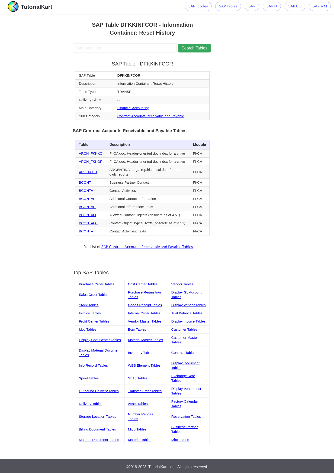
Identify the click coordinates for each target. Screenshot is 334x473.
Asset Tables (138, 404)
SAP (251, 6)
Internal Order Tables (144, 313)
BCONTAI (86, 199)
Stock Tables (89, 305)
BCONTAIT (87, 207)
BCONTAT (87, 231)
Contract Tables (183, 353)
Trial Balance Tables (186, 313)
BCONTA (86, 190)
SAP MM (320, 6)
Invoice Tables (90, 313)
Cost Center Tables (142, 284)
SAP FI (272, 6)
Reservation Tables (186, 416)
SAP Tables (228, 6)
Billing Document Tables (97, 429)
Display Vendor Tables (188, 305)
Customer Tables (184, 329)
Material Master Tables (145, 340)
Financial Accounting (133, 108)
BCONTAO (87, 215)
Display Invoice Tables (188, 321)
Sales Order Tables (93, 295)
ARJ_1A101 (88, 172)
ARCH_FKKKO (91, 153)
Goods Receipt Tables (145, 305)
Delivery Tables (90, 404)
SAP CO (295, 6)
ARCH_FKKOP (91, 161)
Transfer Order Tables (145, 391)
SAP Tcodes (198, 6)
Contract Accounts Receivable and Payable (150, 116)
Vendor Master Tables (145, 321)
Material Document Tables (99, 440)
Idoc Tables (87, 329)
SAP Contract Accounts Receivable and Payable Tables (147, 247)
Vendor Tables (182, 284)
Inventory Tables (140, 353)
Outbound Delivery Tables (99, 391)
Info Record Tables (93, 365)
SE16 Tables (138, 378)
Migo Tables (137, 429)
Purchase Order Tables (96, 284)
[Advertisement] (39, 83)
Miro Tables (180, 440)
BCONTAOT (88, 223)
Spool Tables (89, 378)
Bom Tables (137, 329)
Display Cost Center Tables (100, 340)
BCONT (85, 182)
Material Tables (139, 440)
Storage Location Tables (97, 416)
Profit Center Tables (94, 321)
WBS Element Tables (144, 365)
